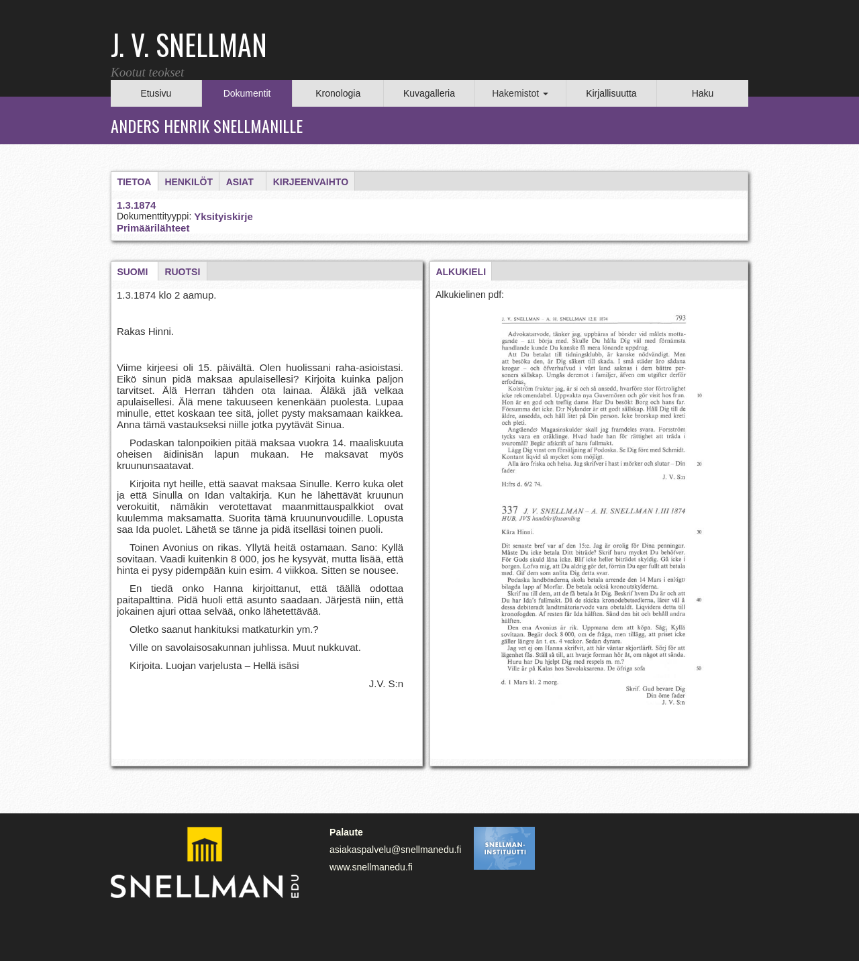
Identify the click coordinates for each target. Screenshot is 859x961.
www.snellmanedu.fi (371, 867)
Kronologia (337, 93)
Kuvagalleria (429, 93)
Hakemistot (520, 93)
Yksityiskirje (223, 216)
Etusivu (155, 93)
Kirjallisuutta (611, 93)
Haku (703, 93)
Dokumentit (247, 93)
